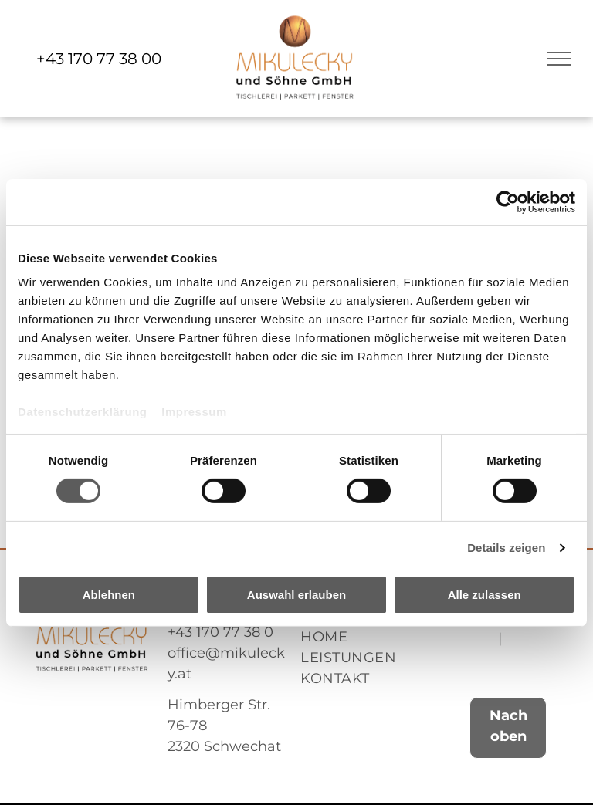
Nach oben (508, 726)
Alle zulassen (484, 594)
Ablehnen (109, 594)
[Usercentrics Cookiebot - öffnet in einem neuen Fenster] (507, 201)
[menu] (559, 59)
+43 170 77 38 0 (220, 632)
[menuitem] (362, 637)
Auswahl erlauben (296, 594)
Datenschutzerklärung (82, 411)
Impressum (194, 411)
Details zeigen (506, 547)
